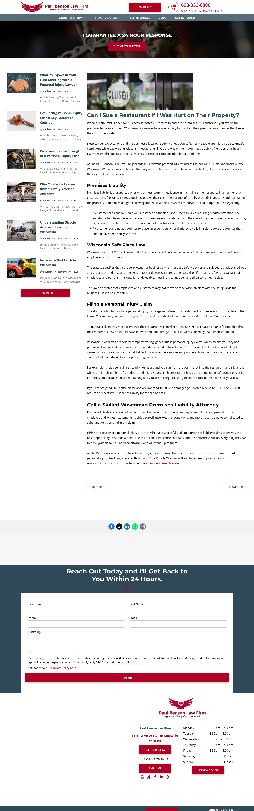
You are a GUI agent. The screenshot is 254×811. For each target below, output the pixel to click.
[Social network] (148, 777)
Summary (34, 632)
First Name (35, 604)
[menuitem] (72, 17)
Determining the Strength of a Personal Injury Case (61, 153)
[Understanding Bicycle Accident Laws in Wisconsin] (21, 230)
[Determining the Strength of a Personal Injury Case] (21, 159)
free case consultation (163, 463)
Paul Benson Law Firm (155, 728)
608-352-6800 (195, 5)
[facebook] (155, 777)
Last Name (137, 604)
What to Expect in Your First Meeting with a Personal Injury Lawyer (58, 80)
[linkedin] (161, 777)
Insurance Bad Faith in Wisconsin (58, 262)
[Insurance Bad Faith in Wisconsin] (21, 268)
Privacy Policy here (63, 668)
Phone (32, 618)
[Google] (142, 777)
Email (133, 618)
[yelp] (168, 777)
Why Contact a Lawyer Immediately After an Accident (57, 189)
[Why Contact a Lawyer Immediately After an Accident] (21, 192)
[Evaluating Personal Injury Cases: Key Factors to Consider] (21, 121)
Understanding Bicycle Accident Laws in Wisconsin (58, 227)
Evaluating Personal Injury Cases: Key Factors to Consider (61, 118)
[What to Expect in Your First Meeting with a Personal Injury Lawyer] (21, 83)
